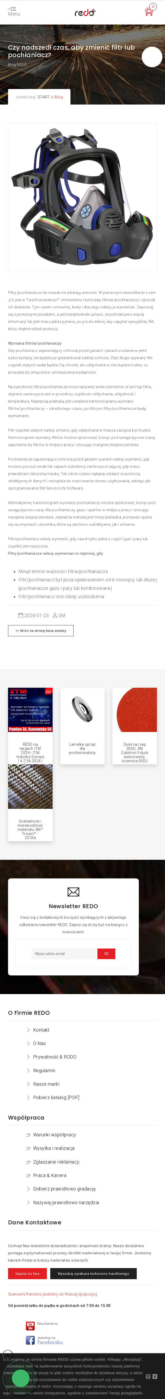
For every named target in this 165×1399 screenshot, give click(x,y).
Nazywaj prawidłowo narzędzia (66, 1202)
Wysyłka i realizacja (54, 1148)
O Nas (39, 1043)
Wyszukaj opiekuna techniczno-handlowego (94, 1273)
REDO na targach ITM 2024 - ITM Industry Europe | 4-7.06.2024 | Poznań (30, 754)
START (44, 97)
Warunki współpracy (54, 1134)
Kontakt (41, 1030)
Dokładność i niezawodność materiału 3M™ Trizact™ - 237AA (30, 829)
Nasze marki (46, 1084)
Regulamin (44, 1070)
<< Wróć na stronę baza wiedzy (41, 630)
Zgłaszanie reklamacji (56, 1162)
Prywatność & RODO (55, 1057)
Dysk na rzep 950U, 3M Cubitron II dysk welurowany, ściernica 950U (134, 752)
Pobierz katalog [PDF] (56, 1097)
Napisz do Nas (27, 1273)
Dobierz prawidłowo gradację (64, 1188)
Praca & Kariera (50, 1175)
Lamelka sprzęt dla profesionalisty (82, 748)
